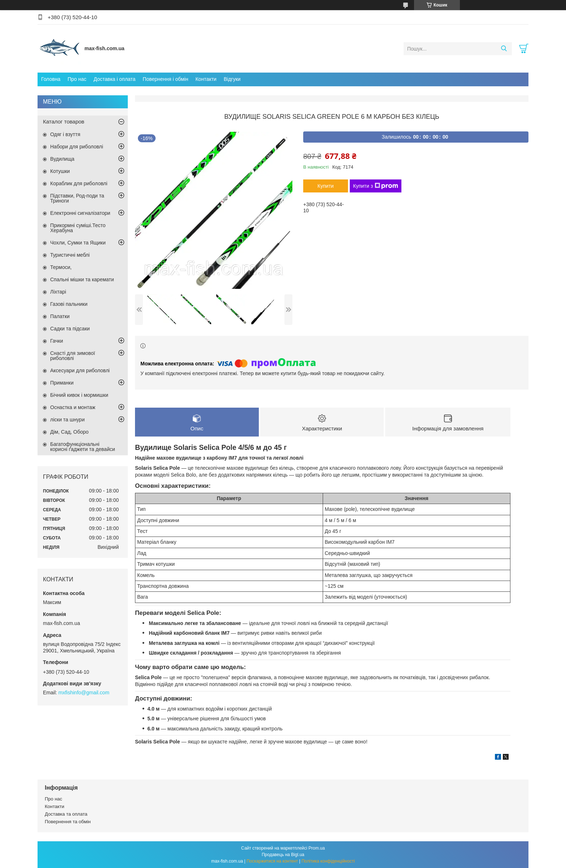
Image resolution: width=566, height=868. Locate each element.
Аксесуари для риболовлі (80, 370)
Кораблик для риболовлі (78, 183)
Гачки (56, 341)
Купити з (375, 186)
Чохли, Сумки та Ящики (77, 243)
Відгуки (232, 79)
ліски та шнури (67, 419)
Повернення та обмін (68, 822)
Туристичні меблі (70, 255)
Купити (326, 186)
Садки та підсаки (70, 328)
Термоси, (60, 267)
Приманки (62, 383)
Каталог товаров (63, 121)
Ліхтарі (58, 292)
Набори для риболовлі (76, 146)
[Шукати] (504, 48)
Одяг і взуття (65, 134)
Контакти (205, 79)
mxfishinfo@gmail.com (83, 692)
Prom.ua (317, 848)
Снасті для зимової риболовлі (72, 355)
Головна (50, 79)
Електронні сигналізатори (80, 213)
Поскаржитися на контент (272, 861)
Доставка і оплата (114, 79)
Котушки (60, 171)
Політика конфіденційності (328, 861)
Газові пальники (68, 304)
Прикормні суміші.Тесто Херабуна (77, 227)
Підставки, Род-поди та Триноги (77, 198)
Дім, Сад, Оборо (69, 432)
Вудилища (62, 159)
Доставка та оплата (66, 814)
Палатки (60, 316)
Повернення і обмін (165, 79)
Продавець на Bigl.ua (283, 854)
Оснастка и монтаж (72, 407)
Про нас (77, 79)
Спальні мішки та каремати (82, 279)
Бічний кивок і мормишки (79, 395)
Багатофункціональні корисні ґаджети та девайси (82, 446)
